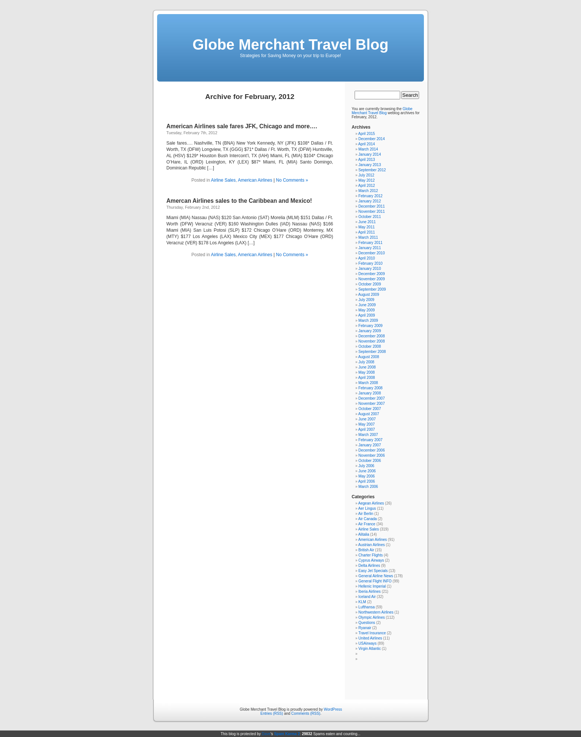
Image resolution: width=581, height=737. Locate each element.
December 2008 (371, 336)
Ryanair (364, 628)
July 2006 (366, 466)
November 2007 (371, 403)
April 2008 (366, 378)
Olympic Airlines (371, 617)
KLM (362, 602)
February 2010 (370, 263)
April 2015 (366, 134)
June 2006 (367, 471)
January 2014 (369, 154)
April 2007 (366, 429)
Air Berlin (366, 514)
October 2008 (369, 346)
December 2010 (371, 253)
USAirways (367, 643)
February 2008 (370, 388)
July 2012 (366, 175)
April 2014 (366, 144)
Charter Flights (370, 555)
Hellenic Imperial (372, 586)
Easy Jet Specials (373, 571)
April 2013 (366, 160)
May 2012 (366, 180)
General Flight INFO (374, 581)
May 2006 (366, 476)
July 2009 (366, 300)
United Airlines (370, 638)
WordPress (333, 709)
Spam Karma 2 (287, 734)
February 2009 (370, 326)
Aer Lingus (367, 508)
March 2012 (368, 191)
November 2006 (371, 455)
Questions (366, 623)
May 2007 (366, 424)
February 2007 (370, 440)
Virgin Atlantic (369, 649)
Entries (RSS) (271, 713)
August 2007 (368, 414)
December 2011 (371, 206)
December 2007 (371, 398)
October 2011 (369, 217)
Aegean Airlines (371, 503)
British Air (366, 550)
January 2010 (369, 269)
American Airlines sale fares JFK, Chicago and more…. (241, 126)
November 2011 (371, 211)
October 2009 (369, 284)
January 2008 (369, 393)
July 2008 (366, 362)
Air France (366, 524)
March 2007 (368, 435)
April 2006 (366, 481)
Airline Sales (223, 180)
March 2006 (368, 487)
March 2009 (368, 320)
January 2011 (369, 248)
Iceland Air (367, 597)
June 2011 (367, 222)
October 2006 (369, 461)
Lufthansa (366, 607)
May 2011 (366, 227)
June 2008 (367, 367)
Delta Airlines (369, 566)
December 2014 (371, 139)
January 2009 (369, 331)
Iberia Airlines (369, 591)
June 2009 (367, 305)
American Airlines (255, 180)
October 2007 (369, 409)
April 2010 (366, 258)
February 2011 (370, 243)
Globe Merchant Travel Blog (290, 44)
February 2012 (370, 196)
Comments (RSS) (305, 713)
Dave (266, 734)
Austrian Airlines (371, 545)
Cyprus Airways (371, 560)
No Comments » (292, 180)
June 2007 (367, 419)
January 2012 (369, 201)
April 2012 (366, 186)
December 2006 (371, 450)
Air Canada (367, 519)
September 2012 (372, 170)
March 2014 (368, 149)
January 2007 (369, 445)
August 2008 (368, 357)
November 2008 (371, 341)
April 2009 (366, 315)
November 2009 (371, 279)
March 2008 (368, 383)
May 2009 (366, 310)
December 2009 (371, 274)
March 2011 (368, 237)
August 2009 (368, 295)
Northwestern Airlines (375, 612)
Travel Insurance (372, 633)
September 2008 (372, 352)
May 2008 (366, 372)
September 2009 (372, 289)
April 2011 (366, 232)
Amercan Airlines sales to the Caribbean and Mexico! (239, 201)
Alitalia (363, 534)
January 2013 (369, 165)
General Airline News (375, 576)
